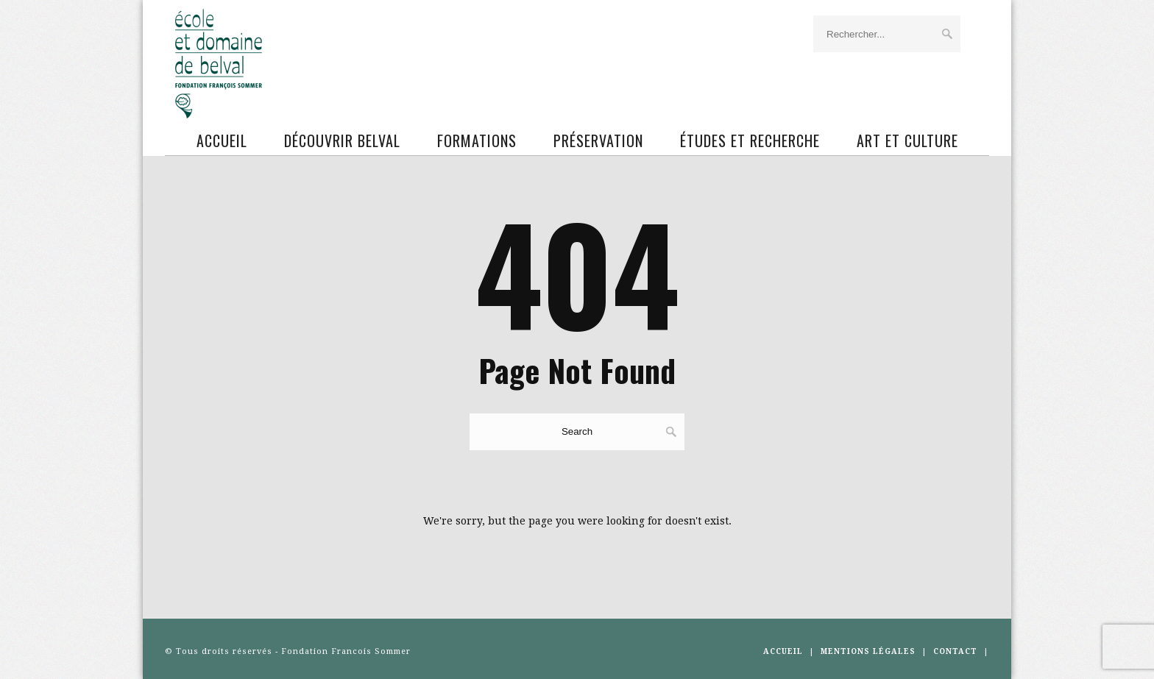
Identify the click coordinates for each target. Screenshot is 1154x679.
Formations (477, 140)
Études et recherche (750, 140)
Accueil (222, 140)
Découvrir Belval (342, 140)
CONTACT (955, 651)
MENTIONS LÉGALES (868, 651)
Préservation (598, 140)
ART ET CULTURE (907, 140)
